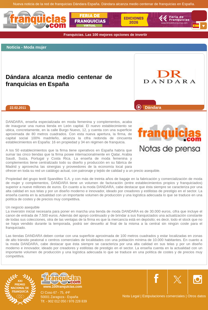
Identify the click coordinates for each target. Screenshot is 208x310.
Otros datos (197, 296)
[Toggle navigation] (199, 15)
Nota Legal (130, 296)
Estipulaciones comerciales (164, 296)
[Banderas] (199, 25)
